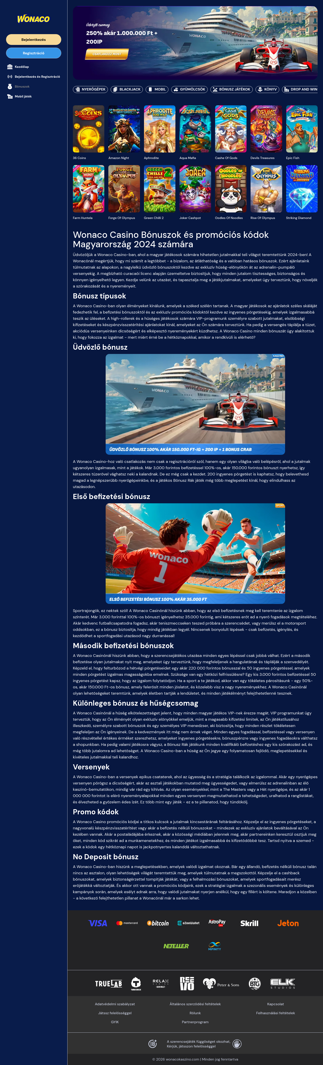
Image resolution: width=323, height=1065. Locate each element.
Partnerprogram (195, 1022)
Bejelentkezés (34, 39)
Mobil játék (19, 96)
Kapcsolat (275, 1004)
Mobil (157, 89)
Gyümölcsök (189, 89)
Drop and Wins (302, 89)
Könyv (267, 89)
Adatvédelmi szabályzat (115, 1004)
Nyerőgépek (90, 89)
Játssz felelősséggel (115, 1013)
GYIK (115, 1022)
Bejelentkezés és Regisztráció (33, 76)
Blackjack (126, 89)
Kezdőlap (18, 66)
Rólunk (195, 1013)
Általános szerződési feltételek (195, 1004)
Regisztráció (33, 53)
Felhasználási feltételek (275, 1013)
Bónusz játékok (231, 89)
